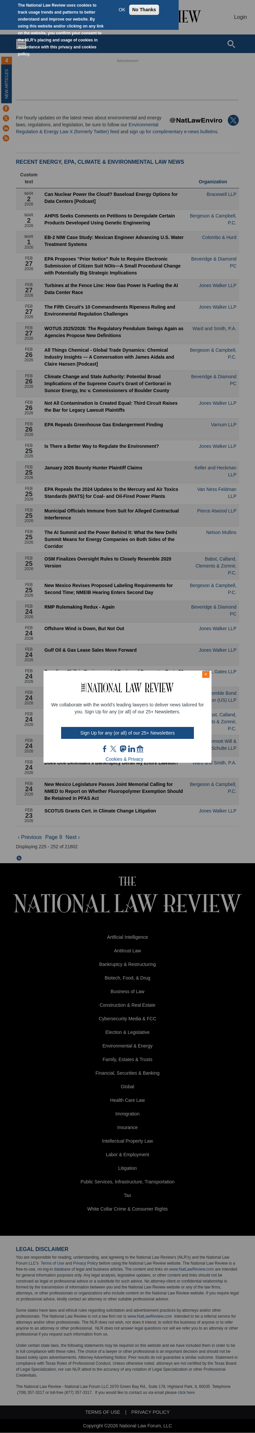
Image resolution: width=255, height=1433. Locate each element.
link (131, 749)
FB (105, 749)
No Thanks (144, 9)
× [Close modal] (206, 674)
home (140, 749)
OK (122, 9)
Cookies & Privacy (124, 759)
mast (123, 749)
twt (114, 749)
